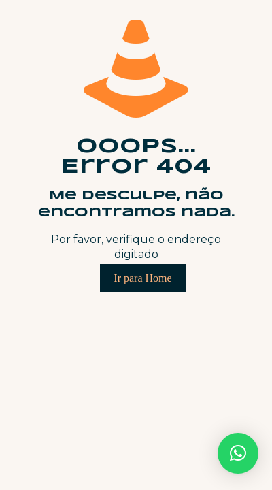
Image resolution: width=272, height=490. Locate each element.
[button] (238, 453)
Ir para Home (142, 278)
